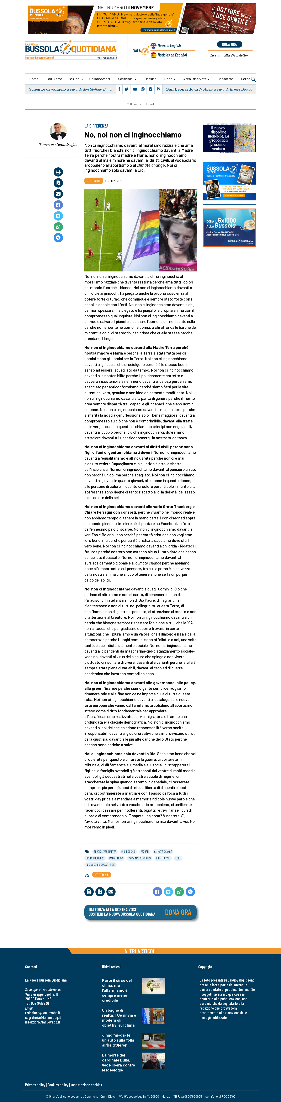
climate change (163, 851)
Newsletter (230, 55)
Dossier (150, 78)
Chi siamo (54, 78)
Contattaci (226, 78)
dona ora (229, 44)
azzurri (145, 851)
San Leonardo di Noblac (189, 89)
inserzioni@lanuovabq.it (42, 1022)
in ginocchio (128, 851)
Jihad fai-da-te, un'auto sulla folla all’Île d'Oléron (118, 1040)
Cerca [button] (248, 79)
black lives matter (105, 851)
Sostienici (125, 78)
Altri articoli (140, 951)
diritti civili (163, 858)
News (169, 45)
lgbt (178, 858)
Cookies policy (57, 1084)
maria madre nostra (139, 858)
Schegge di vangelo (47, 89)
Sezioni (74, 78)
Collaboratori (99, 78)
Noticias (172, 54)
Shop (168, 78)
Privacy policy (35, 1084)
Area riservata (195, 78)
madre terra (116, 858)
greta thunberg (95, 858)
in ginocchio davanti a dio (100, 864)
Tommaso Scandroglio (58, 144)
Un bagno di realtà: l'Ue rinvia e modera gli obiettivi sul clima (119, 1017)
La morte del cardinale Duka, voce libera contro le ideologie (118, 1062)
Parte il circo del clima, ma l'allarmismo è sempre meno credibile (117, 990)
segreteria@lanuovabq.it (43, 1017)
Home (33, 78)
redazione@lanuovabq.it (42, 1012)
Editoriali (149, 104)
